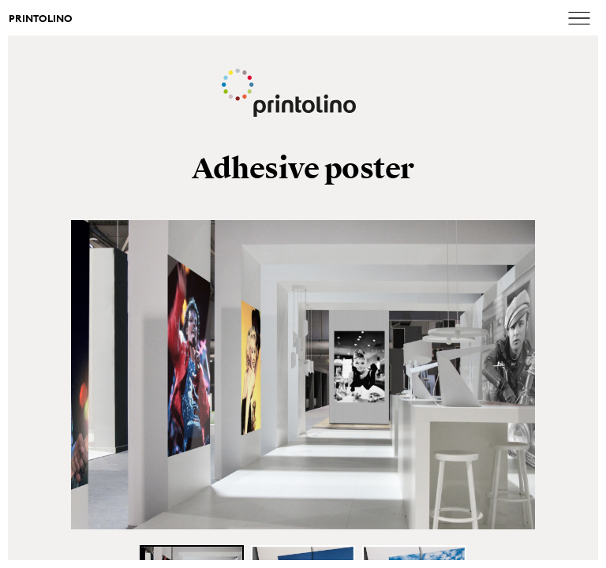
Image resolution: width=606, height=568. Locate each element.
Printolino (41, 18)
